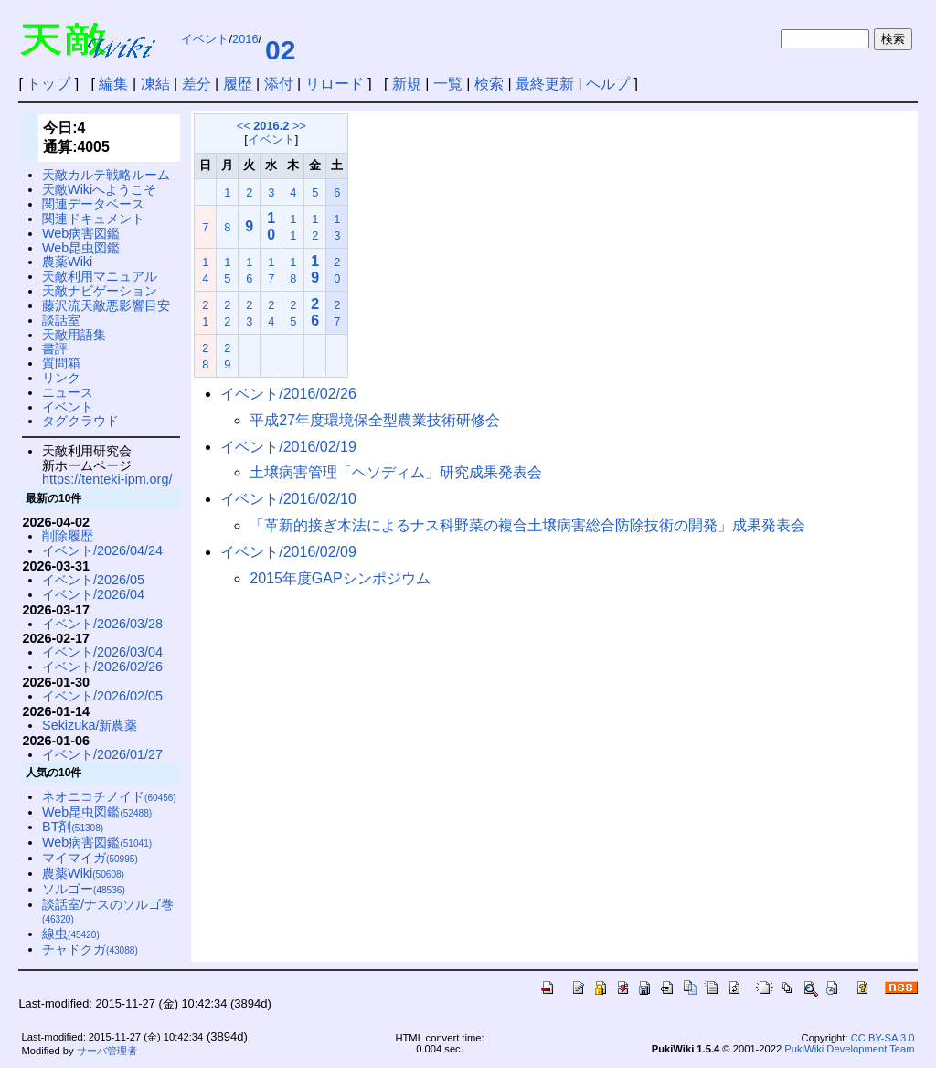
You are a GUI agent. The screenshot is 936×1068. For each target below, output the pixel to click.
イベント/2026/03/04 (102, 652)
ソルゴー (83, 888)
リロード (334, 83)
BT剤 (72, 826)
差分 (196, 83)
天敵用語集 (74, 334)
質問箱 (61, 363)
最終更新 (545, 83)
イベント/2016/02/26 (288, 393)
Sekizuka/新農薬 (89, 725)
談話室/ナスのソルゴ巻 (108, 911)
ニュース (67, 392)
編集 (113, 83)
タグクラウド (80, 420)
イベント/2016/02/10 (288, 499)
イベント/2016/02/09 (288, 552)
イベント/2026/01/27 (102, 754)
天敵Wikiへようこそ (99, 189)
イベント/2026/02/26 (102, 666)
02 (280, 50)
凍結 (155, 83)
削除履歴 (67, 536)
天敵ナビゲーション (99, 290)
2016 (245, 39)
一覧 (448, 83)
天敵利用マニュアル (99, 276)
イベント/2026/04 (93, 594)
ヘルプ (608, 83)
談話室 (61, 320)
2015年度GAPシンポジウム (340, 578)
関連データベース (93, 204)
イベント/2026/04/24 (102, 550)
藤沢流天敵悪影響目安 (106, 305)
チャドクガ (90, 949)
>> (299, 126)
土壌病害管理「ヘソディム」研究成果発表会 (396, 472)
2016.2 (271, 126)
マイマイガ (90, 857)
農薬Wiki (67, 261)
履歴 (237, 83)
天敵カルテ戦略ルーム (106, 174)
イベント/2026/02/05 (102, 696)
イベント (205, 39)
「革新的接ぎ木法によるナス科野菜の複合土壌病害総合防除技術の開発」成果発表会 (527, 525)
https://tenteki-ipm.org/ (107, 479)
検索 (489, 83)
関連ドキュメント (93, 218)
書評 (55, 348)
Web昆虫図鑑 (81, 247)
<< (243, 126)
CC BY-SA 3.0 (883, 1037)
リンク (61, 377)
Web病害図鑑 (81, 233)
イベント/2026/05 (93, 579)
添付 (278, 83)
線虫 (71, 933)
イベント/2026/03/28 (102, 623)
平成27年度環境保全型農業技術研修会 (375, 420)
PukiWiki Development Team (849, 1048)
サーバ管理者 (107, 1050)
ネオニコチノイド (109, 796)
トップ (48, 83)
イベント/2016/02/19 (288, 446)
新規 (406, 83)
